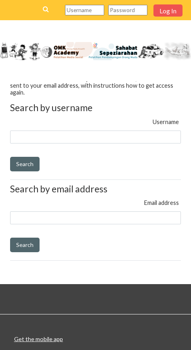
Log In (168, 11)
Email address (161, 202)
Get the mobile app (38, 338)
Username (166, 121)
